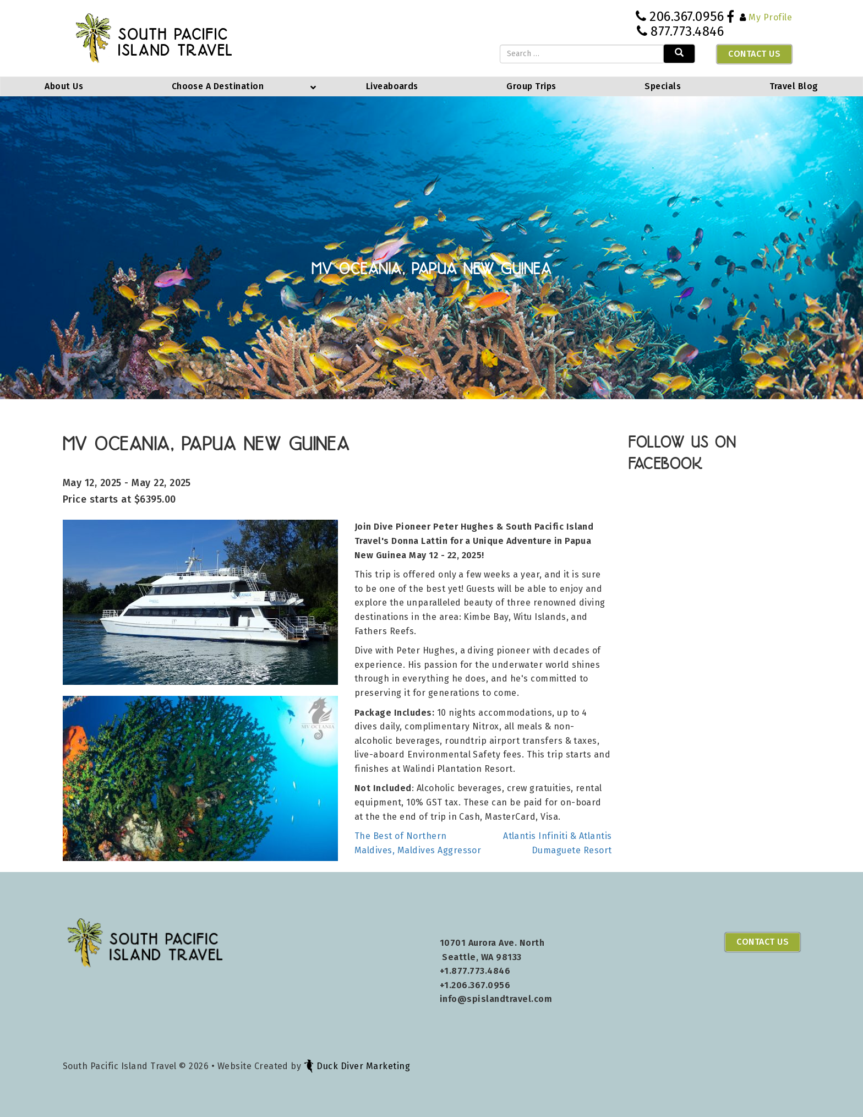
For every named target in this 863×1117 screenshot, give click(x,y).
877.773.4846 (687, 31)
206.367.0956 (686, 16)
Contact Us (754, 53)
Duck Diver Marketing (357, 1066)
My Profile (770, 17)
